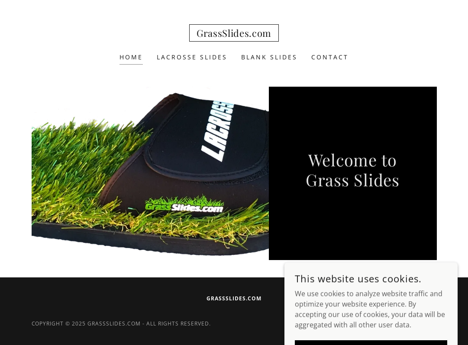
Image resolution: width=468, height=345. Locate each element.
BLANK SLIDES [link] (269, 57)
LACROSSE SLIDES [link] (192, 57)
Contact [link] (330, 57)
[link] (234, 34)
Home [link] (131, 57)
